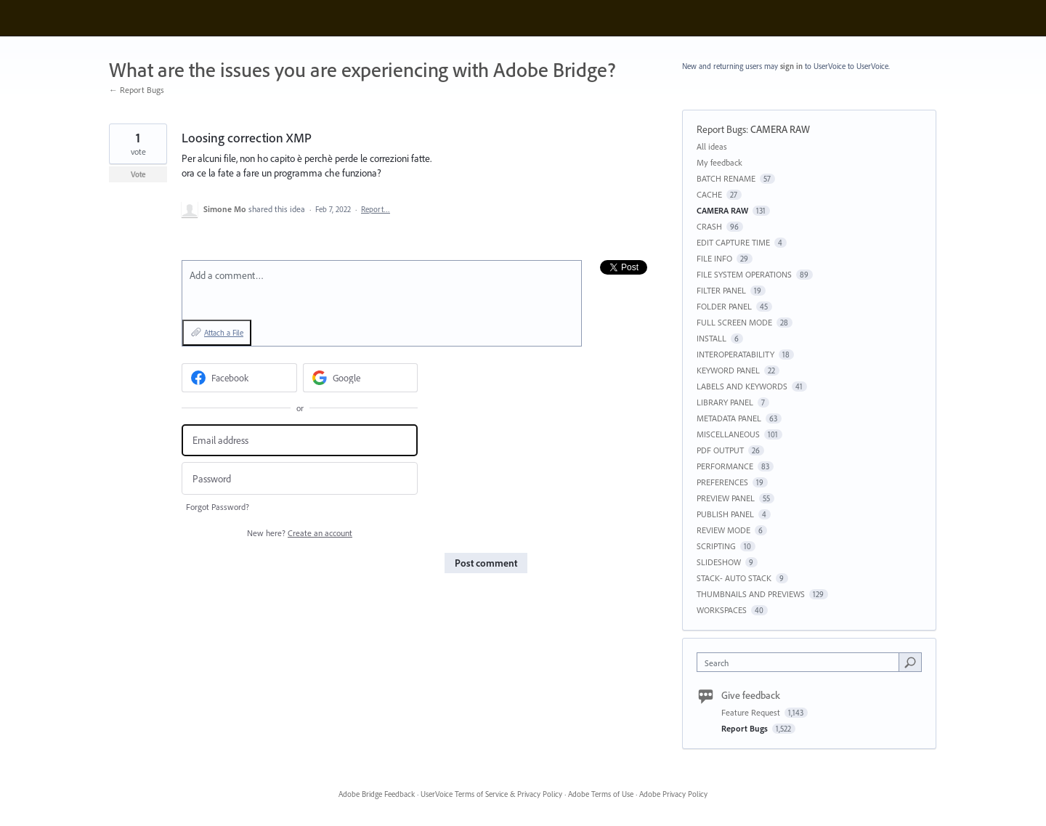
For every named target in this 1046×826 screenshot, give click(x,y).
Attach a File (223, 333)
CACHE (709, 194)
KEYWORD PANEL (728, 370)
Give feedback (750, 695)
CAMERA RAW (780, 129)
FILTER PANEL (721, 290)
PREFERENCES (722, 482)
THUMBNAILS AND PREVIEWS (751, 593)
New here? (299, 532)
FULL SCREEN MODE (734, 322)
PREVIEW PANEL (726, 498)
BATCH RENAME (726, 178)
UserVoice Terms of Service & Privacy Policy (491, 794)
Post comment (486, 563)
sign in (791, 66)
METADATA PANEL (729, 418)
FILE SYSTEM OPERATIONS (744, 274)
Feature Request (751, 712)
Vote (138, 174)
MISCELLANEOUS (728, 434)
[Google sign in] (360, 377)
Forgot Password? (217, 506)
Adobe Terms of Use (600, 794)
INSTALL (711, 338)
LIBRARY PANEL (725, 402)
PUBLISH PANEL (725, 514)
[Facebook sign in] (239, 377)
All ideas (712, 146)
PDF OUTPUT (720, 450)
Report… (375, 209)
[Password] (300, 478)
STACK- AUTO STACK (734, 577)
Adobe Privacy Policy (673, 794)
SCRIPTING (716, 545)
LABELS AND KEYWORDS (742, 386)
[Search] (910, 661)
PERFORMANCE (725, 466)
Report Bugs (721, 129)
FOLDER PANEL (724, 306)
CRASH (709, 226)
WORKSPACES (722, 609)
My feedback (719, 162)
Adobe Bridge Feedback (376, 794)
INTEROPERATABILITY (735, 354)
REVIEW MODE (723, 530)
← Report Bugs (136, 89)
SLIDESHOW (719, 561)
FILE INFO (714, 258)
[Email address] (300, 440)
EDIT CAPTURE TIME (733, 242)
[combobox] (801, 662)
